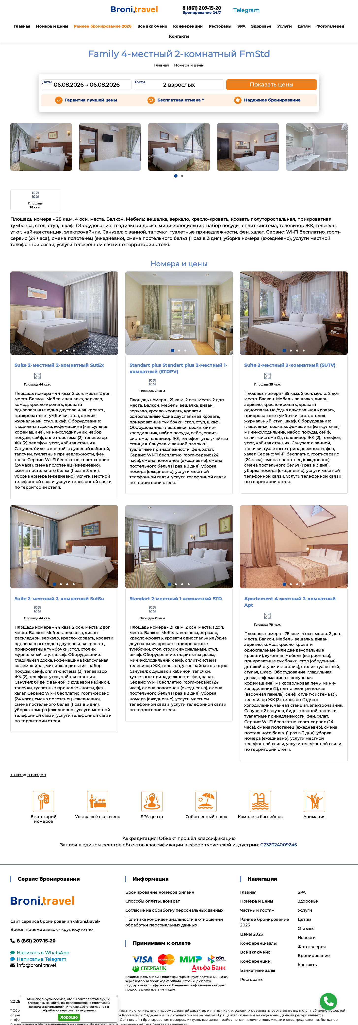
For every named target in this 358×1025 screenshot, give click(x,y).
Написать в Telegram (38, 959)
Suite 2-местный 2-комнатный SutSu (59, 599)
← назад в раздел (28, 775)
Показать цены (271, 84)
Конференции (188, 26)
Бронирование (314, 955)
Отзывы (306, 928)
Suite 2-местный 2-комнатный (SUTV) (289, 365)
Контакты (179, 36)
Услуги (284, 26)
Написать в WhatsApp (39, 953)
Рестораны (220, 26)
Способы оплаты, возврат (152, 901)
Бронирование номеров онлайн (160, 892)
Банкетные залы (257, 970)
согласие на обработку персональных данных (75, 1008)
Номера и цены (52, 26)
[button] (176, 176)
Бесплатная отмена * (180, 100)
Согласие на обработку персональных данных (174, 910)
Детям (304, 26)
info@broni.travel (33, 965)
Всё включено (152, 26)
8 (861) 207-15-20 (201, 8)
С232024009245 (278, 845)
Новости (307, 937)
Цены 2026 (251, 934)
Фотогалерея (330, 26)
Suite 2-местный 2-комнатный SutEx (59, 365)
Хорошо (69, 1017)
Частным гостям (257, 910)
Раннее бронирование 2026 (102, 26)
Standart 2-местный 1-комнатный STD (176, 599)
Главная (22, 26)
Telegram (246, 10)
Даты (47, 82)
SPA (241, 26)
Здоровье (261, 26)
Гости (140, 82)
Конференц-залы (258, 943)
